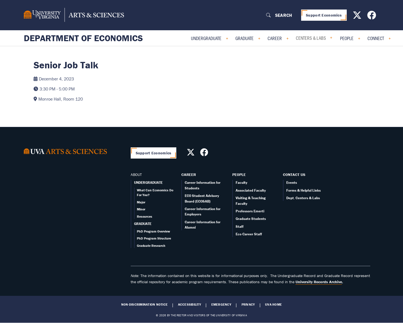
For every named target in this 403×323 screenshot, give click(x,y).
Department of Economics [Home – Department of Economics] (83, 38)
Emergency (221, 304)
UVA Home (273, 304)
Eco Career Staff (249, 234)
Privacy (248, 304)
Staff (239, 226)
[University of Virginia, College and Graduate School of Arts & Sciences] (74, 15)
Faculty (241, 182)
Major (141, 202)
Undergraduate (206, 38)
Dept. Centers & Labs (303, 198)
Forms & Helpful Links (303, 190)
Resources (144, 216)
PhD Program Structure (154, 238)
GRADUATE (142, 223)
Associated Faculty (251, 190)
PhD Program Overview (153, 231)
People (346, 38)
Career (275, 38)
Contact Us (294, 174)
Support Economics (324, 15)
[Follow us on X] (358, 17)
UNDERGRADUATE (148, 182)
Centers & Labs (311, 38)
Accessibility (189, 304)
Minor (141, 209)
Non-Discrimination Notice (144, 304)
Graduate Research (151, 245)
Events (291, 182)
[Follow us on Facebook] (372, 17)
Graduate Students (251, 218)
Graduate (244, 38)
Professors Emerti (250, 211)
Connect (375, 38)
